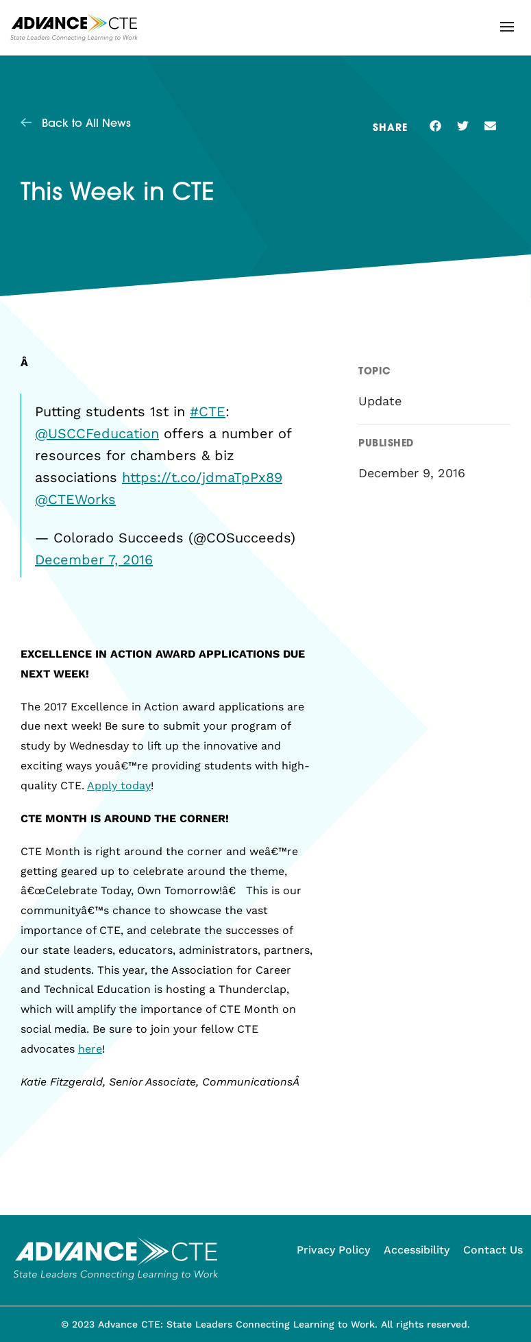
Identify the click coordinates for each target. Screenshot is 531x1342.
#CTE (207, 411)
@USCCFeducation (97, 433)
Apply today (119, 785)
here (90, 1048)
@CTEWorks (75, 499)
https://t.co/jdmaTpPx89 (202, 477)
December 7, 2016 (94, 559)
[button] (507, 27)
